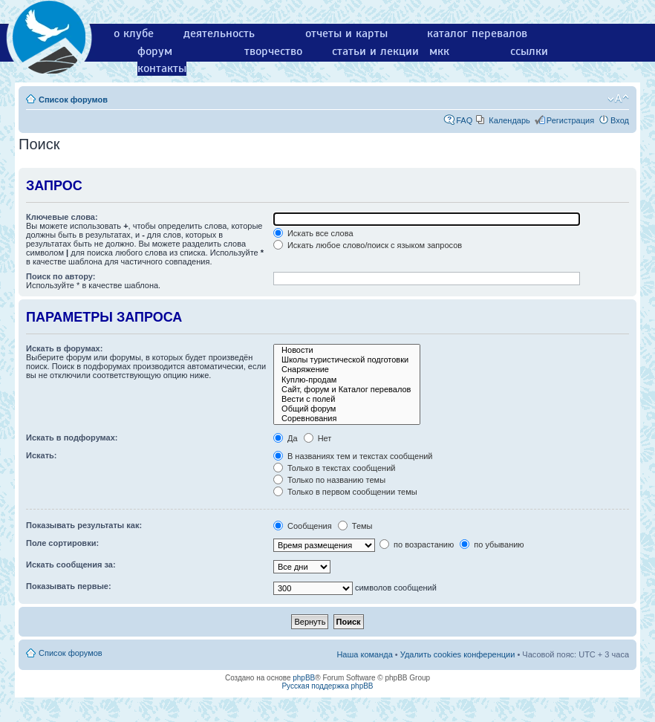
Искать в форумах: (64, 348)
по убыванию (492, 544)
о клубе (134, 33)
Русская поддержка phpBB (327, 686)
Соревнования (347, 418)
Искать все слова (313, 233)
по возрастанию (416, 544)
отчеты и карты (346, 33)
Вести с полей (347, 399)
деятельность (219, 33)
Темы (355, 525)
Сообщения (302, 525)
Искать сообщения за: (71, 564)
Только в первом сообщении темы (345, 491)
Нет (318, 438)
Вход (619, 120)
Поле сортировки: (62, 543)
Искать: (41, 455)
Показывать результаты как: (84, 525)
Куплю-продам (347, 380)
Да (285, 438)
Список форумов (73, 99)
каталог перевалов (477, 33)
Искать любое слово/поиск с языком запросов (367, 245)
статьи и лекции (375, 51)
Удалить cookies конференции (457, 654)
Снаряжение (347, 369)
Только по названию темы (329, 479)
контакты (161, 68)
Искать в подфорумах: (72, 437)
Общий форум (347, 409)
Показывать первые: (68, 586)
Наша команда (364, 654)
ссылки (529, 51)
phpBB (304, 678)
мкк (439, 51)
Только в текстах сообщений (334, 468)
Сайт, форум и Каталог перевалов (347, 389)
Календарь (509, 120)
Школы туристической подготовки (347, 360)
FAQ (464, 120)
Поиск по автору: (60, 276)
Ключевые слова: (62, 216)
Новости (347, 350)
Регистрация (570, 120)
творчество (273, 51)
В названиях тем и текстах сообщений (353, 456)
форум (154, 51)
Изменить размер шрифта (618, 98)
